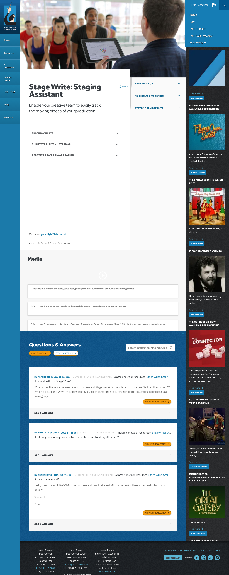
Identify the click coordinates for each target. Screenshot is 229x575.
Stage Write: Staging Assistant (164, 373)
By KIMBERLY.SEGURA (46, 428)
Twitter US (203, 552)
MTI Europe (198, 29)
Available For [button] (144, 83)
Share (125, 86)
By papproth (42, 373)
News (6, 104)
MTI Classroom (9, 66)
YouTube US (210, 552)
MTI (193, 22)
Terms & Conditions (173, 545)
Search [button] (224, 5)
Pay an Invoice (196, 42)
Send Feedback (173, 552)
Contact (202, 545)
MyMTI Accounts (199, 5)
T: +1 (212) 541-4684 (45, 562)
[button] (214, 5)
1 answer (44, 408)
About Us (8, 117)
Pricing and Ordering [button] (149, 96)
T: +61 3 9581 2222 (107, 566)
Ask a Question (38, 353)
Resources (9, 52)
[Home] (10, 17)
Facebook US (196, 552)
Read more (196, 93)
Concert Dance (8, 79)
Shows (7, 40)
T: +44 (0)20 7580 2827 (76, 558)
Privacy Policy (190, 545)
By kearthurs (43, 470)
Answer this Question (155, 397)
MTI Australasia (202, 35)
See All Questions (64, 353)
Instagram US (217, 552)
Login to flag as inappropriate (93, 373)
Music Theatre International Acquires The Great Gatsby (207, 477)
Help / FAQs (9, 91)
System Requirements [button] (149, 108)
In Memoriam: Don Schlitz (205, 251)
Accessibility (214, 545)
